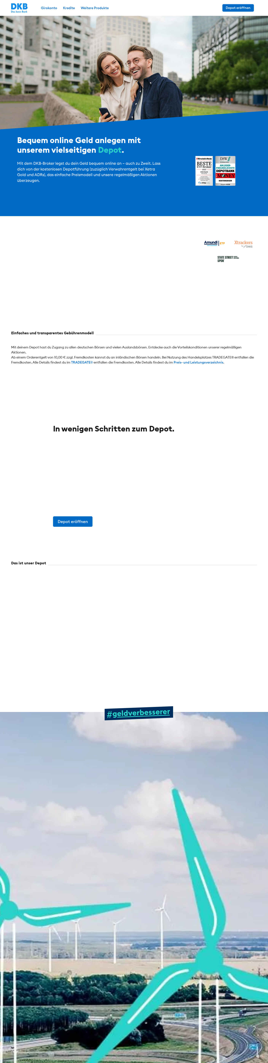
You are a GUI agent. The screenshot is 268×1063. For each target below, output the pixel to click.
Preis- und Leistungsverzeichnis (198, 362)
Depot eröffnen (238, 8)
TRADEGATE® (82, 362)
